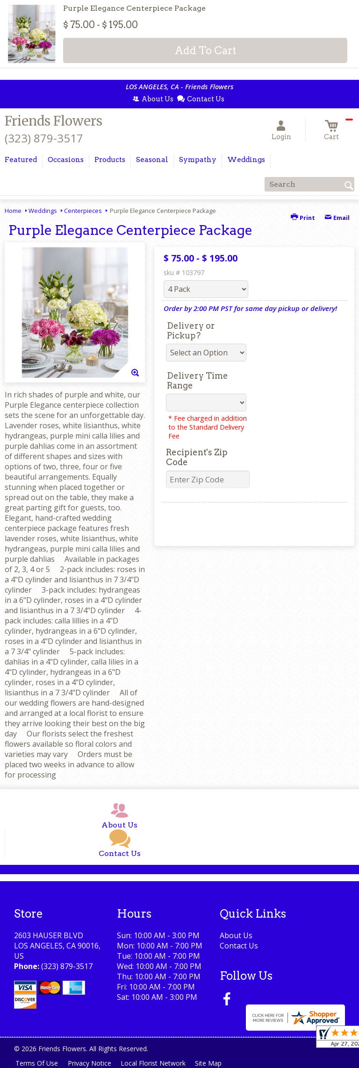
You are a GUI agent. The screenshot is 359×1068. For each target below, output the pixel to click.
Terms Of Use (37, 1063)
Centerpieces (83, 210)
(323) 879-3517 (44, 138)
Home (13, 210)
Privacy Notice (92, 1063)
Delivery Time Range (197, 380)
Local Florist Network (157, 1063)
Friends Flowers (53, 121)
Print (303, 217)
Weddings (43, 210)
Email (337, 217)
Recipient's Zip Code (197, 457)
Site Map (214, 1063)
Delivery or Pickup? (191, 330)
